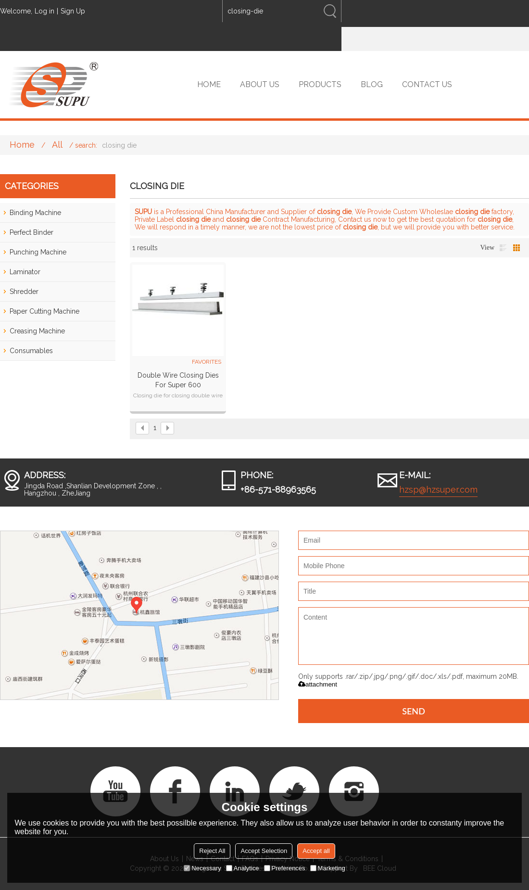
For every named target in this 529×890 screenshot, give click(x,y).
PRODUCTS (320, 84)
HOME (209, 84)
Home (22, 145)
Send (413, 711)
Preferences (284, 868)
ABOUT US (259, 84)
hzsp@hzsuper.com (438, 489)
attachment (317, 684)
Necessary (202, 868)
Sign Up (73, 11)
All (57, 145)
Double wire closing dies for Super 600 (178, 380)
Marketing (327, 868)
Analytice (242, 868)
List (503, 248)
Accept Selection (263, 850)
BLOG (372, 84)
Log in (44, 11)
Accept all (315, 850)
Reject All (212, 850)
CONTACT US (427, 84)
